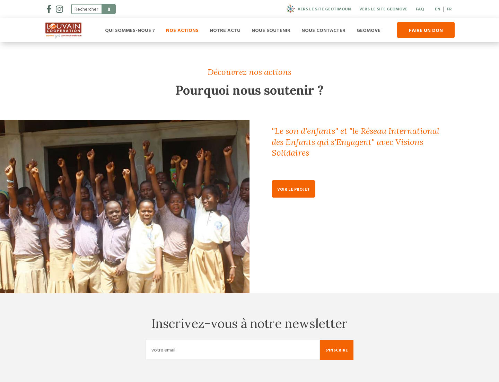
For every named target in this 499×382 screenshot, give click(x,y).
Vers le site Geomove (383, 9)
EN (437, 9)
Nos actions (182, 30)
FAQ (420, 9)
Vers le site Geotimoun (318, 9)
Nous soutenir (271, 30)
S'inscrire (336, 350)
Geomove (368, 30)
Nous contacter (323, 30)
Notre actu (225, 30)
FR (449, 9)
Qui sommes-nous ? (130, 30)
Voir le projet (293, 189)
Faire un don (426, 30)
